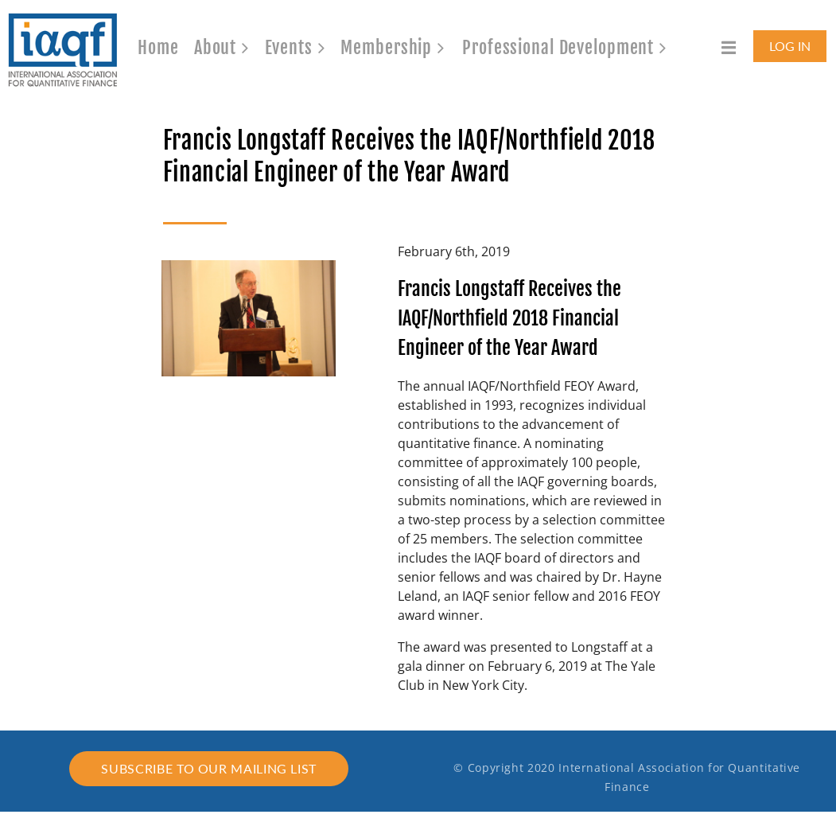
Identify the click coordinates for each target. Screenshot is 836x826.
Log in (790, 45)
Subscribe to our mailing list (209, 768)
